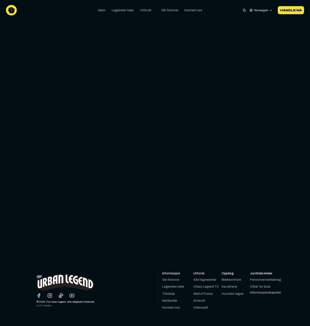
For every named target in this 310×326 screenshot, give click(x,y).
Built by (40, 305)
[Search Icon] (244, 10)
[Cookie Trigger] (265, 292)
